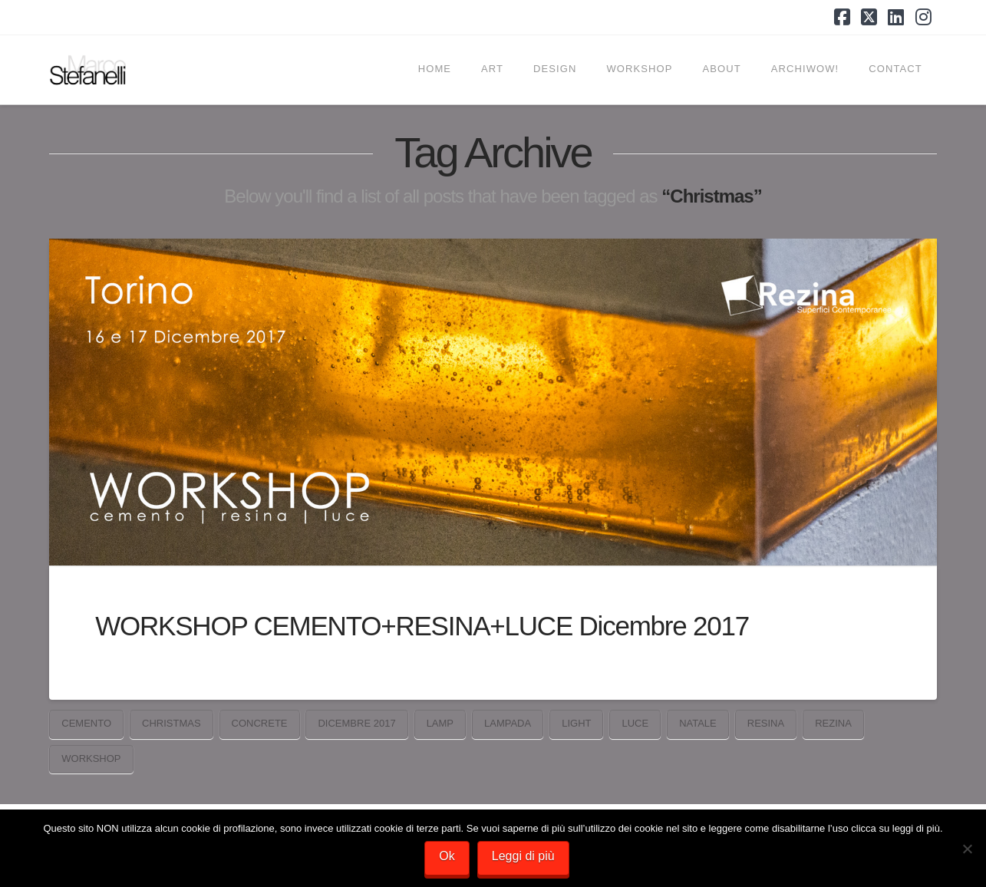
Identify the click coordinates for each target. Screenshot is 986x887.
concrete (260, 723)
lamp (440, 723)
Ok (446, 855)
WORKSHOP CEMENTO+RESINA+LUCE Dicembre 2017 (422, 626)
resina (765, 723)
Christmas (171, 723)
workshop (90, 758)
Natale (698, 723)
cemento (86, 723)
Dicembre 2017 (356, 723)
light (576, 723)
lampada (507, 723)
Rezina (833, 723)
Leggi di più (523, 855)
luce (635, 723)
